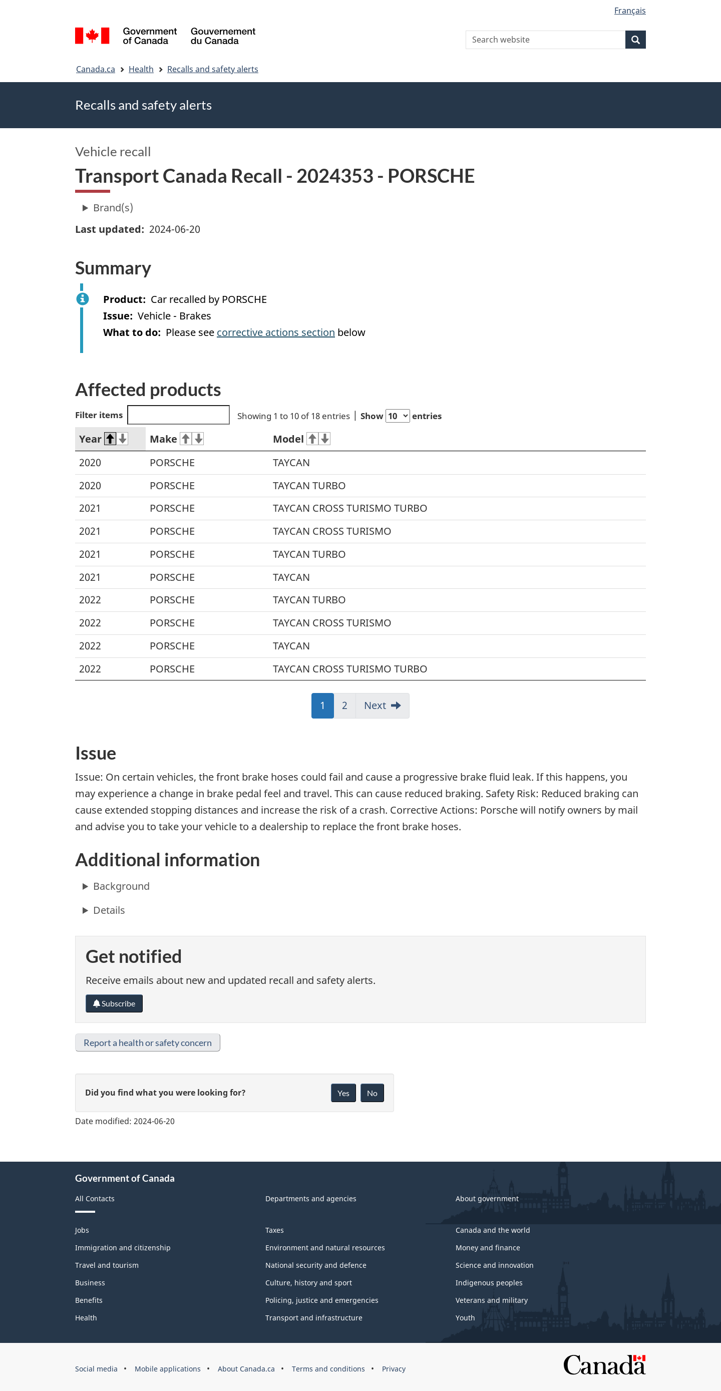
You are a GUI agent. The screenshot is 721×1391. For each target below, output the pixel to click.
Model (301, 439)
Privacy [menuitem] (394, 1368)
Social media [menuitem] (96, 1368)
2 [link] (349, 709)
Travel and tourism (107, 1265)
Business (90, 1282)
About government (487, 1198)
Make (177, 439)
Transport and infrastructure (314, 1317)
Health (141, 69)
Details (109, 910)
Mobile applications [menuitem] (168, 1368)
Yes (343, 1093)
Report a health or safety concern (148, 1042)
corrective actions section (276, 332)
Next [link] (375, 705)
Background (121, 886)
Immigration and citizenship (123, 1247)
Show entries (401, 416)
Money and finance (488, 1247)
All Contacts (95, 1198)
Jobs (82, 1230)
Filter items (152, 415)
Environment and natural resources (325, 1247)
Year (103, 439)
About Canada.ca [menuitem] (246, 1368)
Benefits (89, 1300)
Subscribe (114, 1003)
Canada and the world (493, 1230)
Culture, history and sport (308, 1282)
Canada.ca (95, 69)
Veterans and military (492, 1300)
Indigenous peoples (489, 1282)
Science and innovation (495, 1265)
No (372, 1093)
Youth (465, 1317)
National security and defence (316, 1265)
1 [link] (327, 709)
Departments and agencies (310, 1198)
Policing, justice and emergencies (322, 1300)
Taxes (274, 1230)
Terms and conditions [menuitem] (328, 1368)
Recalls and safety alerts (212, 69)
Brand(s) (113, 207)
